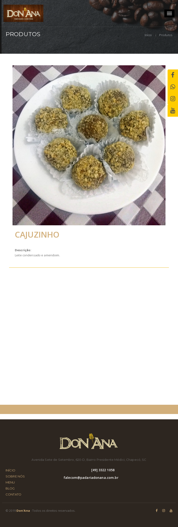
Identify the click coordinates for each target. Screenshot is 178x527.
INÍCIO (10, 470)
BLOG (10, 488)
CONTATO (13, 494)
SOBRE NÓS (15, 476)
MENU (10, 482)
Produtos (165, 35)
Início (148, 35)
